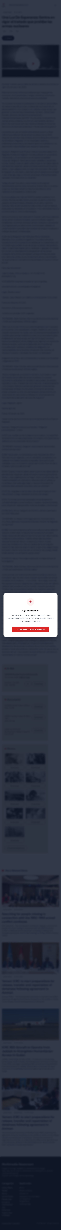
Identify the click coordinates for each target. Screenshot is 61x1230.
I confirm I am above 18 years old (30, 629)
